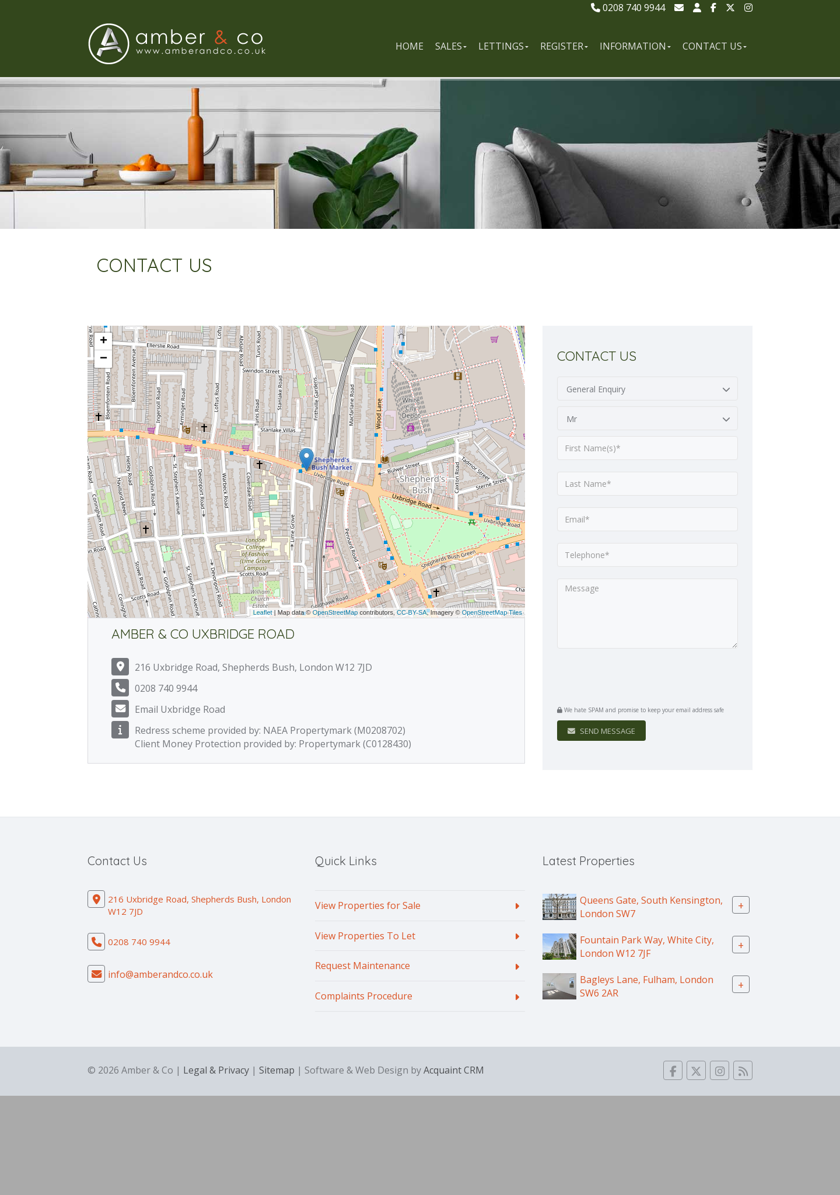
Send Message (601, 731)
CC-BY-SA (412, 612)
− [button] (103, 359)
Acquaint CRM (454, 1070)
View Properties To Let (365, 935)
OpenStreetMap (335, 612)
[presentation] (628, 678)
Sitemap (277, 1070)
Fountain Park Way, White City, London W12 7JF (647, 946)
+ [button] (103, 341)
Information (635, 46)
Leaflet (262, 612)
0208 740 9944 (628, 7)
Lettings (503, 46)
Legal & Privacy (216, 1070)
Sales (451, 46)
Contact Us (714, 46)
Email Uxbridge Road (180, 709)
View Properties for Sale (368, 905)
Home (410, 46)
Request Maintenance (362, 965)
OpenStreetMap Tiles (492, 612)
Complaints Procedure (363, 996)
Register (564, 46)
